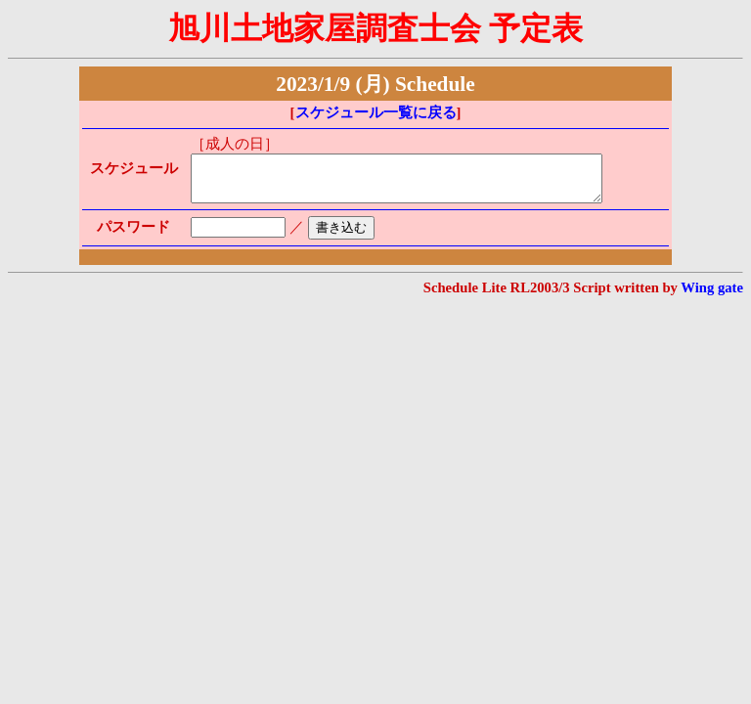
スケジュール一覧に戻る (376, 112)
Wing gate (712, 296)
